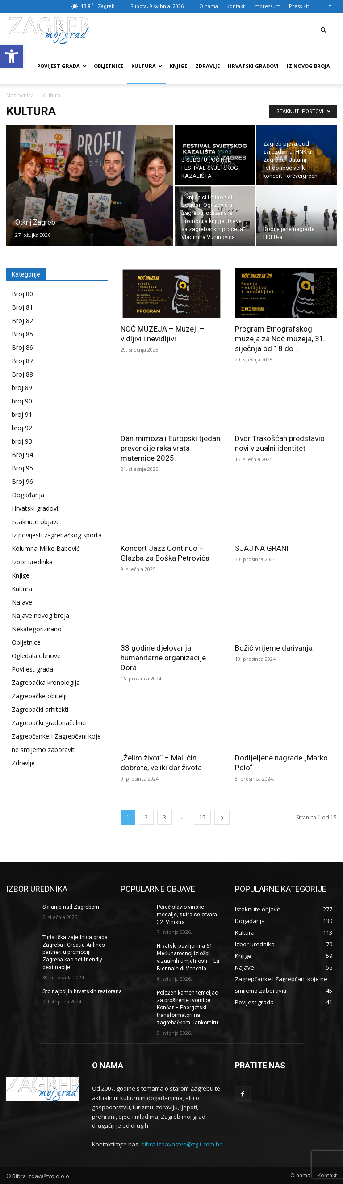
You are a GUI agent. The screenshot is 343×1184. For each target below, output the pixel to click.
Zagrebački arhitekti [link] (40, 709)
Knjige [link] (178, 66)
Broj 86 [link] (22, 347)
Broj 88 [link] (22, 374)
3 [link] (164, 817)
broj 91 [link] (22, 414)
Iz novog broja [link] (308, 66)
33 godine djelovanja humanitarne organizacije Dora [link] (163, 657)
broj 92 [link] (22, 428)
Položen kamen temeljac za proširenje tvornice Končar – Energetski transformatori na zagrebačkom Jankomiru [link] (187, 1007)
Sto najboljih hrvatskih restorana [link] (82, 991)
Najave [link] (22, 602)
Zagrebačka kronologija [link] (46, 682)
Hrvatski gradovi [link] (253, 66)
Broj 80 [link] (22, 294)
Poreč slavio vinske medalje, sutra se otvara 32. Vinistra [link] (187, 914)
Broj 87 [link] (22, 361)
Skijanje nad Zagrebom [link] (70, 907)
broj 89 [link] (22, 387)
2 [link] (146, 817)
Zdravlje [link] (207, 66)
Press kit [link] (299, 6)
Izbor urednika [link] (32, 562)
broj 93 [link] (22, 441)
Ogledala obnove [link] (36, 655)
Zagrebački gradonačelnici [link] (49, 722)
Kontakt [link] (235, 6)
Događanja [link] (28, 495)
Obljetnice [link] (108, 66)
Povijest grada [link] (62, 66)
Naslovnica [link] (20, 95)
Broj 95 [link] (22, 468)
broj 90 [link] (22, 401)
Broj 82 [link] (22, 320)
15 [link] (202, 817)
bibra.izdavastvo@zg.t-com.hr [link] (181, 1144)
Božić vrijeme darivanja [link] (274, 647)
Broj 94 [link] (22, 454)
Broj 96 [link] (22, 481)
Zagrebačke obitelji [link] (39, 696)
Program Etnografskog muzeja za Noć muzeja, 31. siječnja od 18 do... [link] (280, 338)
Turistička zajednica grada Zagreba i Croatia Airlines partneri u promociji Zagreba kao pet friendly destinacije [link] (75, 952)
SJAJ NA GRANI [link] (262, 548)
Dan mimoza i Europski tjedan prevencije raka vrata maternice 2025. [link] (170, 448)
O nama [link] (208, 6)
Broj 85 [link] (22, 334)
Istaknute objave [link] (36, 521)
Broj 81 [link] (22, 307)
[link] (11, 56)
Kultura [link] (147, 66)
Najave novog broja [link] (40, 615)
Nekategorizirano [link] (37, 629)
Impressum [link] (266, 6)
